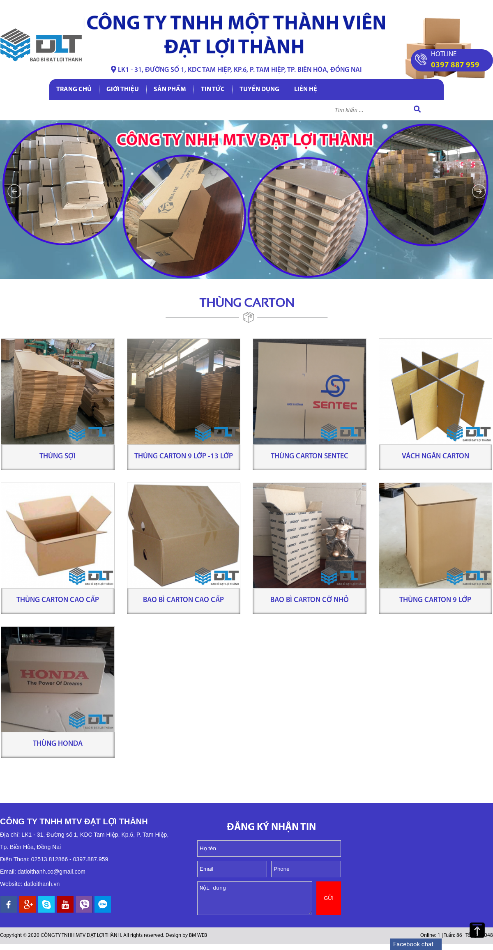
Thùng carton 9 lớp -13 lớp (183, 456)
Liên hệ (305, 89)
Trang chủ (74, 89)
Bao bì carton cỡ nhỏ (309, 600)
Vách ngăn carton (435, 456)
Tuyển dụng (259, 89)
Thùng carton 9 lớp (435, 600)
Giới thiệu (122, 89)
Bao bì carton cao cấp (183, 600)
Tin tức (213, 89)
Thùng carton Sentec (309, 456)
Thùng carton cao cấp (57, 600)
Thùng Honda (58, 744)
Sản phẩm (170, 89)
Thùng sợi (57, 456)
